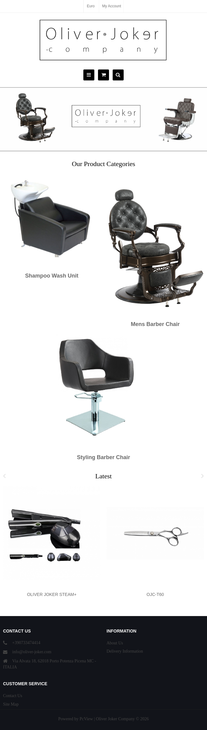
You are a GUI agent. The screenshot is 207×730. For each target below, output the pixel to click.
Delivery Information (125, 651)
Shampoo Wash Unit (51, 276)
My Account (111, 6)
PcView (86, 719)
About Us (115, 643)
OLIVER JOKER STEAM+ (51, 594)
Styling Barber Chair (103, 457)
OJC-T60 (155, 594)
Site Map (11, 704)
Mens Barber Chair (155, 324)
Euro (90, 6)
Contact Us (12, 695)
